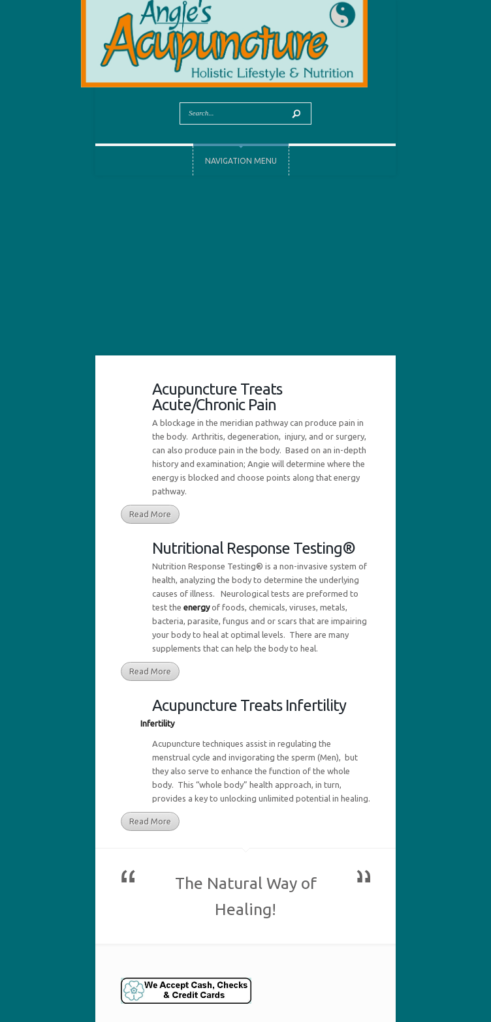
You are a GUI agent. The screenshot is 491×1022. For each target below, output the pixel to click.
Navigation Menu (241, 161)
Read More (150, 514)
